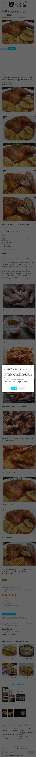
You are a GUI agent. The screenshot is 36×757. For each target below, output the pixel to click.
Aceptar (14, 388)
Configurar (21, 388)
